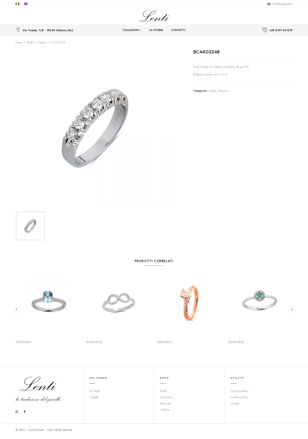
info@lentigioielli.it (282, 4)
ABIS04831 (164, 342)
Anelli (30, 42)
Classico (42, 42)
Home (19, 42)
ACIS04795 (94, 342)
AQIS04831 (23, 342)
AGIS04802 (236, 342)
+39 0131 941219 (280, 30)
